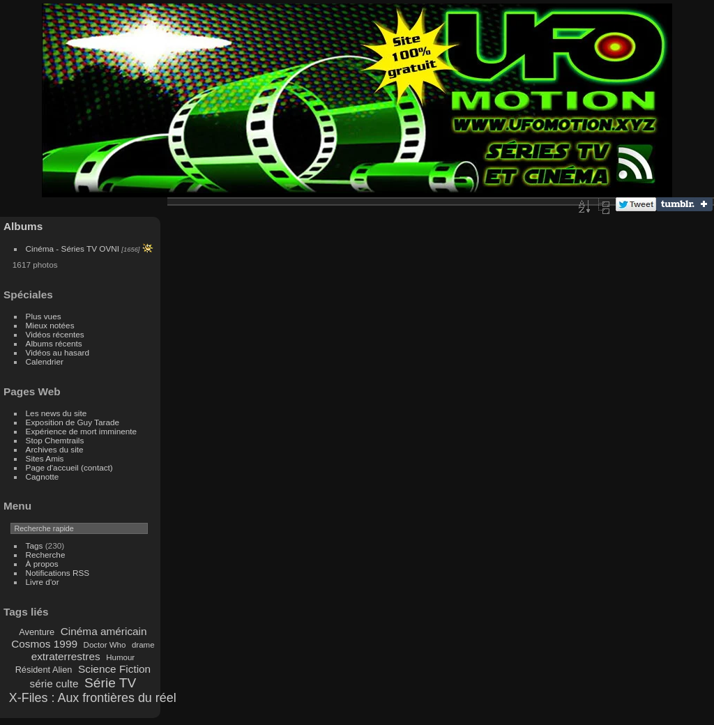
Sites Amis (45, 458)
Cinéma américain (104, 631)
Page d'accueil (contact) (69, 467)
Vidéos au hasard (57, 352)
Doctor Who (105, 645)
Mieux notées (50, 325)
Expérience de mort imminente (81, 431)
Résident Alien (44, 669)
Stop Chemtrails (55, 440)
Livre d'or (42, 581)
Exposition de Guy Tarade (73, 422)
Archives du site (55, 449)
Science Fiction (114, 669)
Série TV (110, 683)
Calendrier (44, 361)
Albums (23, 226)
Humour (120, 657)
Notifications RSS (58, 572)
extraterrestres (65, 656)
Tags (34, 545)
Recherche (46, 554)
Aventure (36, 632)
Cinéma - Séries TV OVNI (72, 248)
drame (143, 645)
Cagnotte (42, 476)
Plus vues (43, 316)
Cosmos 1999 (44, 644)
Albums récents (54, 343)
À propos (42, 563)
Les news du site (56, 413)
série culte (53, 683)
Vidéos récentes (55, 334)
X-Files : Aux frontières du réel (92, 698)
